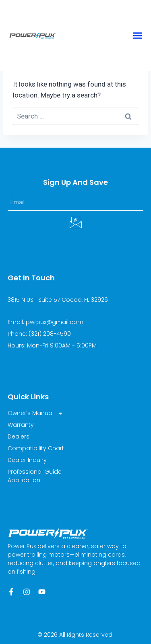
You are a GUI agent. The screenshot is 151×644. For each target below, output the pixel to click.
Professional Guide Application (35, 476)
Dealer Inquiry (27, 460)
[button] (137, 35)
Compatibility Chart (36, 448)
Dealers (18, 436)
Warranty (21, 425)
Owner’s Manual (35, 413)
